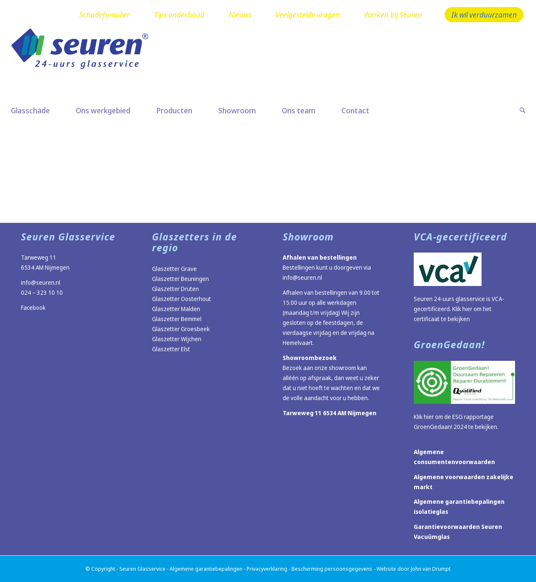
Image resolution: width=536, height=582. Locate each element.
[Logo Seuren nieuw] (84, 61)
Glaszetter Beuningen (180, 279)
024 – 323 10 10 (42, 292)
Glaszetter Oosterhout (181, 299)
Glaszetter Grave (174, 269)
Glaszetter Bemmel (176, 319)
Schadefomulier (104, 15)
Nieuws (240, 15)
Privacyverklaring (267, 568)
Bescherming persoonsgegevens (331, 568)
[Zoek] (516, 110)
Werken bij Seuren (393, 15)
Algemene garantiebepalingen (206, 568)
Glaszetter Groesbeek (181, 329)
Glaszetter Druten (175, 289)
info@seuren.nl (40, 282)
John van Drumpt (431, 568)
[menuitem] (104, 15)
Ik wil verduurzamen (484, 15)
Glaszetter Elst (171, 349)
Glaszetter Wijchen (176, 339)
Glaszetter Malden (176, 309)
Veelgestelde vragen (308, 15)
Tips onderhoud (179, 15)
